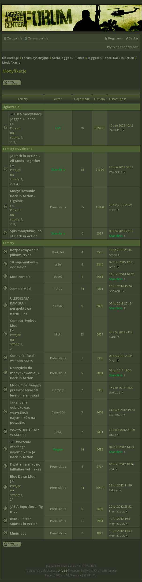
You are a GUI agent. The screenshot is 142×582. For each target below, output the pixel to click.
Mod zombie (20, 276)
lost (111, 469)
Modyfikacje (11, 62)
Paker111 (115, 172)
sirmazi (58, 306)
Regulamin (115, 38)
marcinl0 (58, 390)
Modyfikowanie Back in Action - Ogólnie (23, 196)
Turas (58, 288)
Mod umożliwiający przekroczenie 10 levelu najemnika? (25, 390)
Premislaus (58, 207)
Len (58, 128)
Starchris (58, 169)
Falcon (113, 490)
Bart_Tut (58, 252)
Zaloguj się (14, 38)
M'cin (112, 210)
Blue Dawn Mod (22, 476)
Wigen (58, 449)
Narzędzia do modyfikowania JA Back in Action (25, 373)
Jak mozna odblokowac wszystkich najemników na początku (22, 412)
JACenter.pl (10, 58)
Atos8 (113, 255)
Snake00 (115, 291)
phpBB (62, 570)
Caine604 (58, 412)
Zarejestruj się (38, 38)
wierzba (114, 392)
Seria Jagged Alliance (68, 58)
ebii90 (58, 276)
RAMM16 (115, 130)
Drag (58, 432)
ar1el (58, 264)
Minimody (18, 533)
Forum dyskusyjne (35, 58)
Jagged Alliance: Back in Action (111, 58)
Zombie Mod (20, 288)
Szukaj (133, 38)
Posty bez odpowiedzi (122, 47)
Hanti (112, 337)
